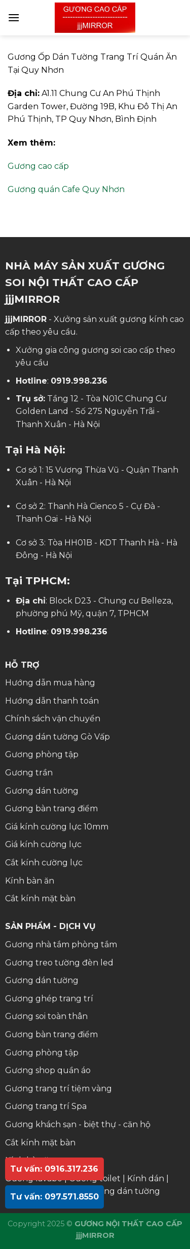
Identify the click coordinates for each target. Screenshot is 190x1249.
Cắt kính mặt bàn (40, 898)
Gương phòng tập (42, 754)
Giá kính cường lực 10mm (56, 826)
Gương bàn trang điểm (51, 808)
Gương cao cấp (38, 166)
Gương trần (29, 772)
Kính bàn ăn (29, 881)
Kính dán (145, 1178)
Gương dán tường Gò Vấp (57, 737)
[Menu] (14, 17)
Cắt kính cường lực (44, 862)
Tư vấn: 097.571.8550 (54, 1196)
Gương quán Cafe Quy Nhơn (66, 189)
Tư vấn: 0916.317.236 (54, 1169)
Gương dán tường (42, 791)
